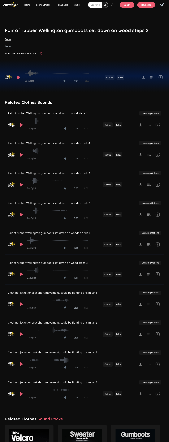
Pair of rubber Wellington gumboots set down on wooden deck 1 (49, 233)
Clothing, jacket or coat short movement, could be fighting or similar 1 (52, 292)
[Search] (105, 5)
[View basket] (162, 5)
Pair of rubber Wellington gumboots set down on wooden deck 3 (49, 173)
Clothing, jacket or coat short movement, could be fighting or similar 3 (52, 352)
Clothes (109, 77)
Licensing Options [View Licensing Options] (150, 113)
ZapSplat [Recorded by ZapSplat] (29, 80)
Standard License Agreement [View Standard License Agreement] (21, 53)
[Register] (146, 5)
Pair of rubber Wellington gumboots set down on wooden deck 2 (49, 203)
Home (27, 4)
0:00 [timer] (87, 80)
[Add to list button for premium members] (152, 77)
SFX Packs (63, 4)
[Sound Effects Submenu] (52, 5)
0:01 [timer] (76, 80)
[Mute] (65, 81)
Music (76, 4)
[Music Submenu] (82, 5)
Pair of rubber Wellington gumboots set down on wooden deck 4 (49, 143)
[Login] (127, 5)
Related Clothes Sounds (28, 102)
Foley (120, 77)
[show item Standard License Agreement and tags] (160, 77)
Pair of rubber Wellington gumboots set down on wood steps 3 (48, 263)
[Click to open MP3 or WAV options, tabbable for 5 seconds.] (143, 77)
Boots (8, 39)
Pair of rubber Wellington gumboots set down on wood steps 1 (48, 113)
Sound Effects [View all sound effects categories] (43, 4)
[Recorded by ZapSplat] (9, 77)
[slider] (57, 73)
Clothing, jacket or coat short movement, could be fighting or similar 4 (52, 382)
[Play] (19, 77)
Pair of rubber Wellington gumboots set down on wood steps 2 (76, 30)
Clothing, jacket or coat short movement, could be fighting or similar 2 (52, 322)
